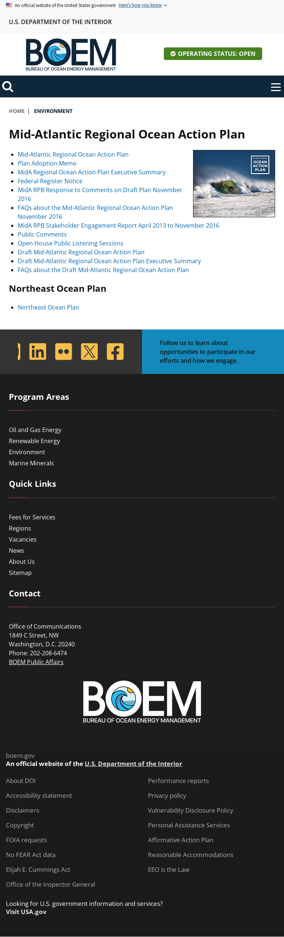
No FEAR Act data (30, 855)
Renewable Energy (34, 441)
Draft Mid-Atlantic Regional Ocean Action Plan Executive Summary (109, 261)
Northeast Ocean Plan (48, 307)
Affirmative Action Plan (180, 840)
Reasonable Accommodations (190, 855)
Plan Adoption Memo (47, 163)
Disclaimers (22, 810)
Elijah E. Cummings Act (38, 870)
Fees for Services (32, 517)
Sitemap (20, 573)
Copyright (20, 825)
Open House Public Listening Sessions (71, 243)
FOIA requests (26, 840)
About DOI (21, 781)
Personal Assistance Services (189, 825)
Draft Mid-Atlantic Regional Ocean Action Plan (81, 252)
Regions (20, 528)
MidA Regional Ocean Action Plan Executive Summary (92, 172)
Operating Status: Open (217, 54)
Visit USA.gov (26, 912)
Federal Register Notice (50, 181)
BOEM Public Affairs (36, 662)
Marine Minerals (31, 463)
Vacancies (23, 539)
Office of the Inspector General (50, 884)
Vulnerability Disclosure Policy (190, 810)
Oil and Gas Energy (35, 430)
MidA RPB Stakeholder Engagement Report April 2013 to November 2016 (118, 225)
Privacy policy (167, 796)
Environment (27, 452)
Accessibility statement (39, 796)
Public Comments (42, 234)
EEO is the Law (168, 870)
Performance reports (178, 781)
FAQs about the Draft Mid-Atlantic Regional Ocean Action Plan (103, 270)
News (16, 550)
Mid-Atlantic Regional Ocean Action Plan (73, 154)
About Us (22, 562)
